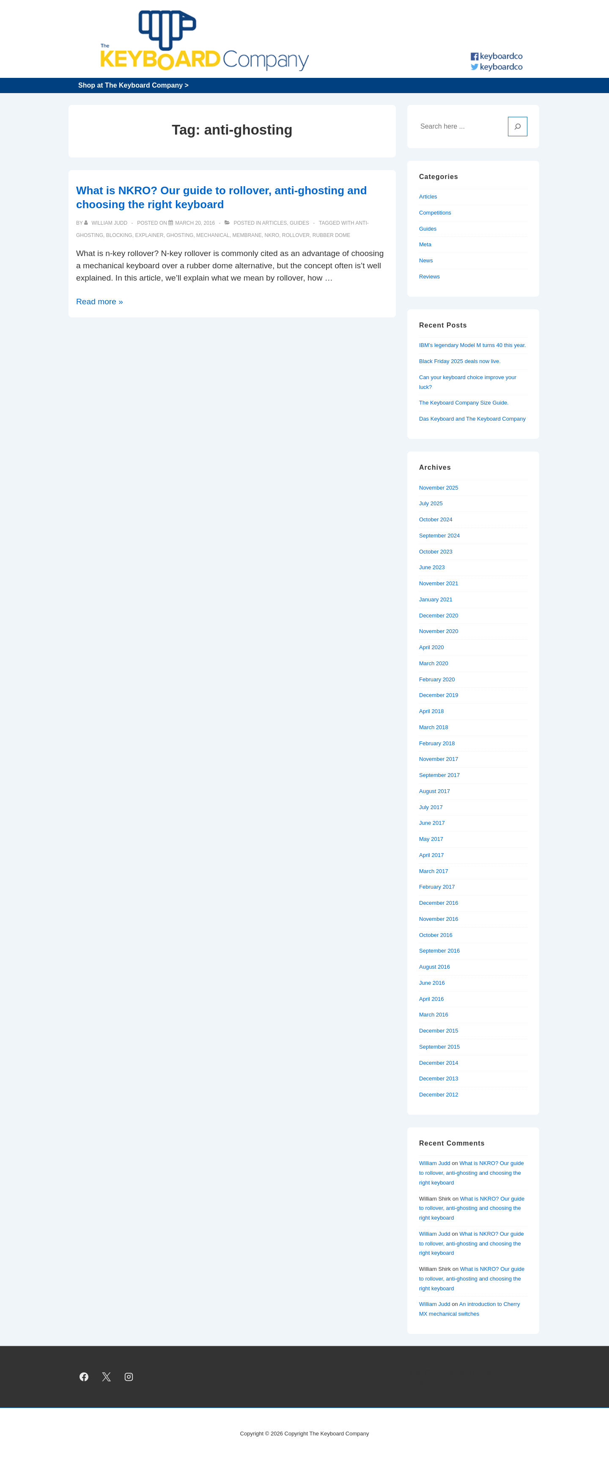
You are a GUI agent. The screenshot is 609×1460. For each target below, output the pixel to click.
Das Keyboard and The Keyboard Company (472, 419)
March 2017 (433, 871)
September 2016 (439, 951)
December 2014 (438, 1063)
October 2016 (436, 935)
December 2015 (438, 1031)
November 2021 (438, 583)
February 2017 (437, 887)
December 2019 (438, 695)
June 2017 (432, 823)
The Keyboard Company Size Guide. (464, 402)
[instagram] (129, 1377)
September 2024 (439, 535)
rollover (296, 235)
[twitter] (107, 1377)
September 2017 (439, 775)
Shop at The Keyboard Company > (133, 85)
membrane (246, 235)
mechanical (213, 235)
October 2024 (436, 519)
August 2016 (434, 967)
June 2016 (432, 983)
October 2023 (436, 551)
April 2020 (431, 647)
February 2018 (437, 743)
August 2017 (434, 791)
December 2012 (438, 1094)
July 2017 (431, 807)
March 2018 (433, 727)
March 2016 (433, 1014)
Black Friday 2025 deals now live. (460, 361)
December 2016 (438, 903)
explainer (149, 235)
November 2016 (438, 919)
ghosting (179, 235)
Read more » (99, 301)
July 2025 (431, 503)
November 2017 (438, 759)
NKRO (271, 235)
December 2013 (438, 1078)
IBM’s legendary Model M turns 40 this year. (472, 345)
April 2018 (431, 711)
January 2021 (436, 599)
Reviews (429, 276)
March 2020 (433, 663)
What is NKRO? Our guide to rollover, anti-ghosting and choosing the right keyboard (471, 1173)
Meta (425, 244)
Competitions (435, 212)
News (426, 260)
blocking (119, 235)
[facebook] (84, 1377)
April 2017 (431, 855)
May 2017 (431, 839)
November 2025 (438, 488)
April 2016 (431, 999)
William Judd (434, 1163)
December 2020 (438, 615)
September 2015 (439, 1047)
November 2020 (438, 631)
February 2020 (437, 679)
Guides (299, 223)
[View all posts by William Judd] (106, 223)
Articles (274, 223)
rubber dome (331, 235)
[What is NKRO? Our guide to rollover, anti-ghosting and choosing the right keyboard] (195, 223)
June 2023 (432, 567)
